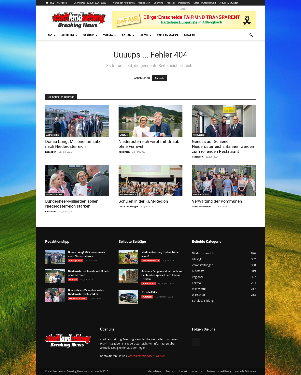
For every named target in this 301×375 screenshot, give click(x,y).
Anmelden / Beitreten (124, 2)
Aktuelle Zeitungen (229, 2)
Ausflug (69, 35)
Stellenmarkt (167, 35)
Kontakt (171, 2)
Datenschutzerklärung (205, 2)
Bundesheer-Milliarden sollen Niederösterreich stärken (71, 204)
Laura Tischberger (128, 206)
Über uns (158, 2)
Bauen (128, 35)
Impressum (184, 2)
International (149, 283)
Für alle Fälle (149, 292)
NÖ (52, 35)
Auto (145, 35)
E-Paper (189, 35)
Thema (109, 35)
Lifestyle (124, 134)
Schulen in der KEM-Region (143, 201)
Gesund (90, 35)
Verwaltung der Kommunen (217, 201)
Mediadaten (144, 2)
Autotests (147, 296)
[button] (251, 36)
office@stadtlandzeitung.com (146, 356)
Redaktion (50, 151)
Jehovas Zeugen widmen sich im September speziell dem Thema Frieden (161, 275)
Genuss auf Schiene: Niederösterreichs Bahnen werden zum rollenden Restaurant (223, 146)
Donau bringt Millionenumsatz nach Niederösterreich (72, 144)
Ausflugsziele (52, 134)
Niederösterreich (54, 194)
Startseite (159, 78)
